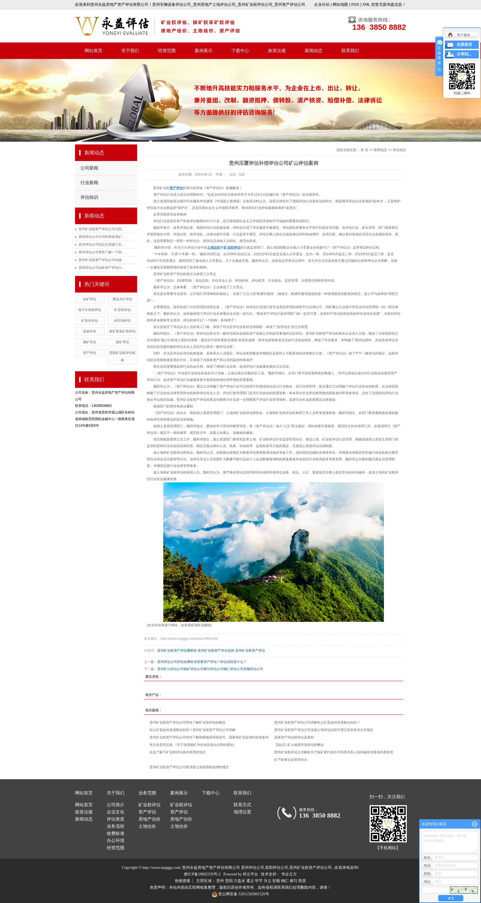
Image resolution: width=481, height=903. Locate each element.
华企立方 (289, 874)
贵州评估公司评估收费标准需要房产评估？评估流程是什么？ (202, 662)
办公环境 (115, 840)
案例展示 (203, 50)
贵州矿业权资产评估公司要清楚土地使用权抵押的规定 (189, 767)
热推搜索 (182, 881)
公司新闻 (89, 168)
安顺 (276, 881)
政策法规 (277, 50)
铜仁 (285, 881)
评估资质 (115, 819)
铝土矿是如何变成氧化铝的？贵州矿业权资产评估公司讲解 (192, 730)
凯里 (302, 881)
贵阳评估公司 (276, 868)
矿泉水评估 (89, 320)
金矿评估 (89, 299)
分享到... (464, 54)
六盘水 (239, 881)
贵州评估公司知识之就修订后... (101, 244)
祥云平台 (250, 874)
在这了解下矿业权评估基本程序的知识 (177, 752)
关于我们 (130, 50)
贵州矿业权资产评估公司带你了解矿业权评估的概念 (187, 722)
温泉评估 (89, 331)
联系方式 (242, 804)
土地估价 (147, 826)
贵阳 (229, 881)
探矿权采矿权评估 (122, 331)
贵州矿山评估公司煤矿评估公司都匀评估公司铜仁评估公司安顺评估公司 (210, 669)
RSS (355, 4)
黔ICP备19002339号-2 (202, 874)
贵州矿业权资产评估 (250, 650)
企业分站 (322, 4)
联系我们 (350, 50)
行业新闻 (89, 182)
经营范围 (167, 50)
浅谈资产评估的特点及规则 (294, 737)
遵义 (250, 881)
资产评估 (89, 353)
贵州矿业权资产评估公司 (310, 868)
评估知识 (89, 197)
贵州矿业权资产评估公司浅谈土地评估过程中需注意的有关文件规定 (323, 730)
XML (366, 4)
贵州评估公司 (252, 868)
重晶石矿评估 (122, 299)
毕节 (259, 881)
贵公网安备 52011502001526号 (240, 894)
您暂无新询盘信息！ (388, 4)
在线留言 (464, 44)
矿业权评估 (122, 310)
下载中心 (240, 50)
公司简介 (115, 804)
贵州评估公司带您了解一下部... (101, 252)
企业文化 (115, 812)
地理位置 (242, 812)
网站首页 (93, 50)
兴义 (267, 881)
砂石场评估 (122, 320)
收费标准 (115, 833)
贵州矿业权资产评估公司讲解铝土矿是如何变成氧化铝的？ (317, 722)
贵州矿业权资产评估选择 (216, 650)
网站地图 (340, 4)
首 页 (364, 150)
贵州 (220, 881)
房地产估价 (149, 819)
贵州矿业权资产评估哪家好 (177, 650)
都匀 (293, 881)
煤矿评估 (122, 342)
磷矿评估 (89, 342)
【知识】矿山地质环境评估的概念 (299, 745)
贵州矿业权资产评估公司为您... (101, 229)
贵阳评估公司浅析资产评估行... (101, 268)
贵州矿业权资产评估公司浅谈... (101, 260)
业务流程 (115, 826)
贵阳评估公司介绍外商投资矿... (101, 237)
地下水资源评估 (89, 310)
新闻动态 (313, 50)
